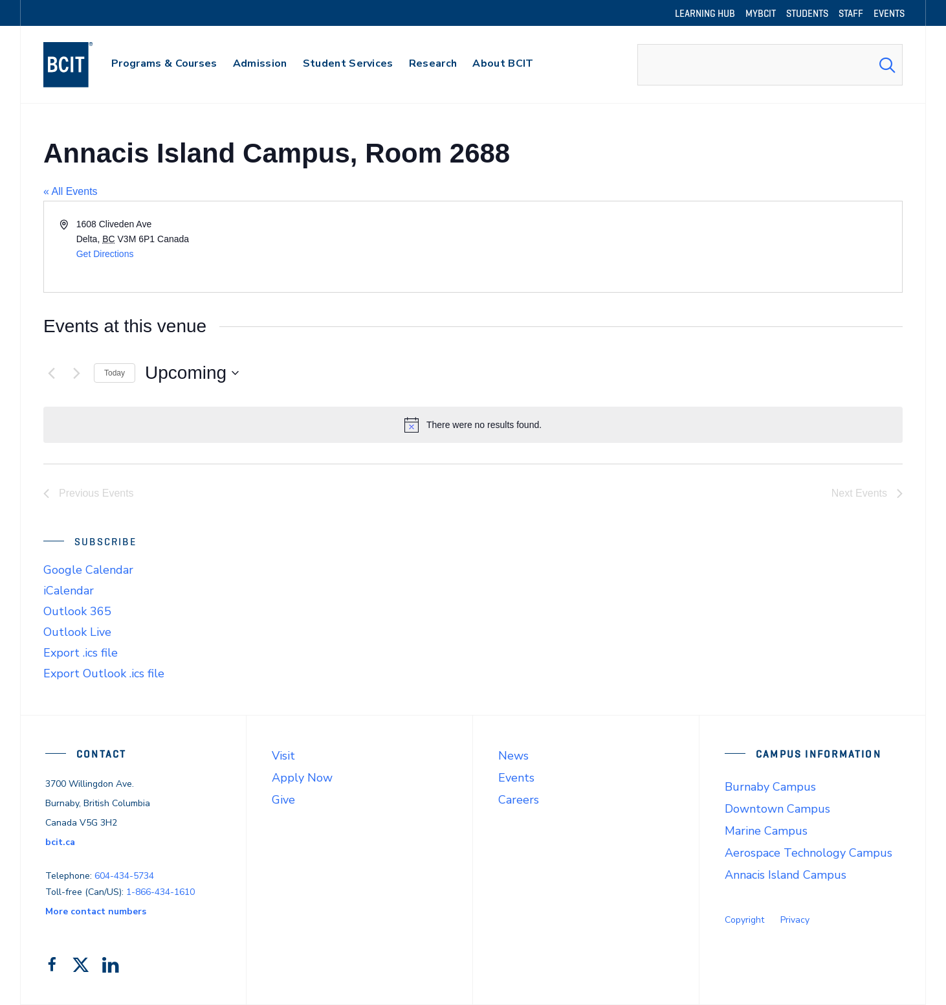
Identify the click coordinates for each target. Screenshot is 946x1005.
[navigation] (80, 65)
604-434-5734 (124, 876)
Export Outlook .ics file (103, 673)
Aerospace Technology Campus (808, 853)
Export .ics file (80, 653)
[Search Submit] (887, 64)
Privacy (794, 920)
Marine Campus (766, 831)
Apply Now (302, 777)
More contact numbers (95, 911)
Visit (283, 755)
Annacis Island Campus (785, 875)
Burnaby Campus (770, 787)
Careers (518, 799)
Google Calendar (88, 570)
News (513, 755)
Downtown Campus (777, 809)
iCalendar (68, 590)
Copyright (744, 920)
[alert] (473, 425)
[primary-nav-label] (164, 65)
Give (283, 799)
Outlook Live (77, 632)
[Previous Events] (51, 373)
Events (516, 777)
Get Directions (105, 254)
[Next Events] (76, 373)
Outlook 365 (77, 611)
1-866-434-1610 (160, 892)
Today (114, 373)
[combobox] (770, 64)
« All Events (70, 191)
